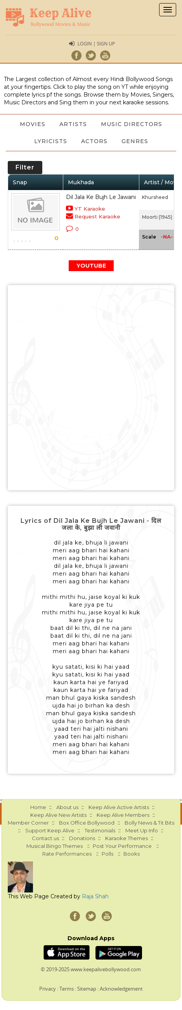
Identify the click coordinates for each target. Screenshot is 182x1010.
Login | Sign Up (96, 43)
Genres (134, 141)
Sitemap (86, 988)
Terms (66, 988)
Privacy (47, 988)
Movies (32, 124)
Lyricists (50, 141)
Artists (73, 124)
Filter (25, 167)
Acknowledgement (121, 988)
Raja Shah (95, 896)
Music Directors (131, 124)
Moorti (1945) (157, 217)
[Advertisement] (91, 388)
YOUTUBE (91, 265)
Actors (94, 141)
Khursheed (155, 197)
